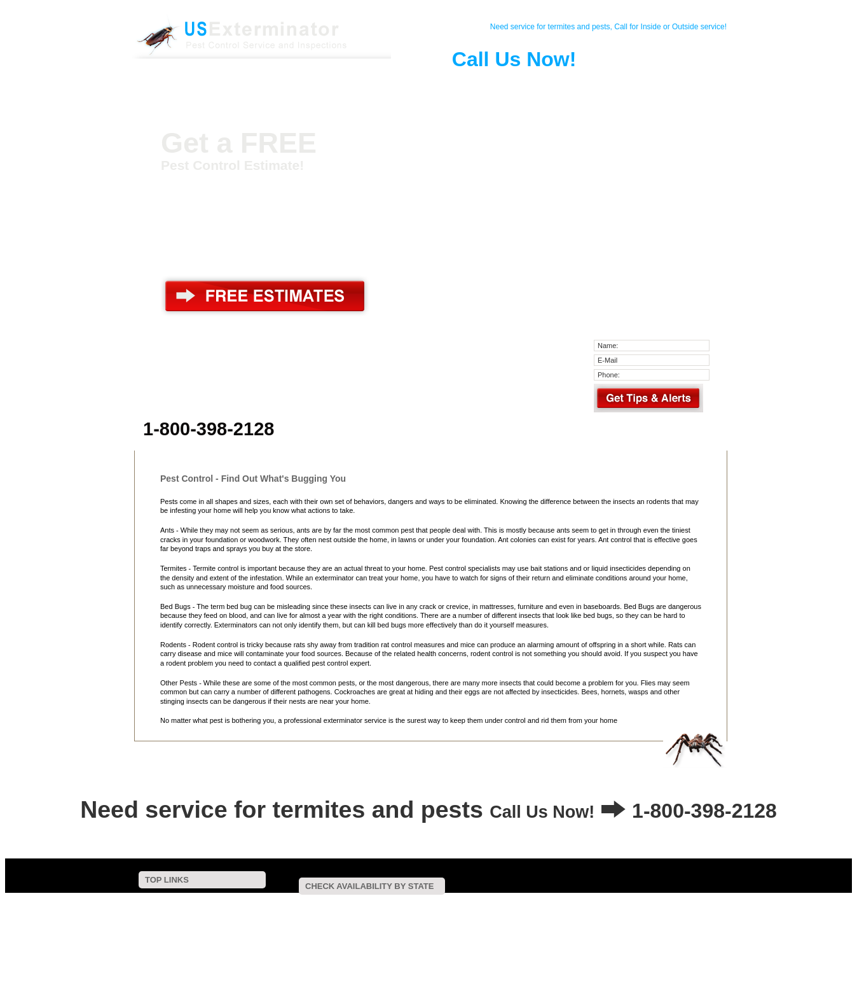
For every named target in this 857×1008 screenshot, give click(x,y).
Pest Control (288, 85)
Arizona (334, 905)
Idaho (647, 905)
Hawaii (625, 905)
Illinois (667, 905)
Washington (410, 930)
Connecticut (455, 905)
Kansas (283, 914)
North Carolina (393, 922)
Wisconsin (485, 930)
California (392, 905)
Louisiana (340, 914)
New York (352, 922)
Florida (577, 905)
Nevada (643, 914)
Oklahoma (496, 922)
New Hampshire (680, 914)
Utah (333, 930)
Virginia (380, 930)
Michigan (465, 914)
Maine (365, 914)
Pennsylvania (560, 922)
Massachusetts (428, 914)
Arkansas (361, 905)
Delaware (489, 905)
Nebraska (615, 914)
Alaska (310, 905)
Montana (586, 914)
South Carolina (650, 922)
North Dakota (438, 922)
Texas (315, 930)
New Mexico (315, 922)
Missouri (559, 914)
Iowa (710, 905)
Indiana (690, 905)
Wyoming (516, 930)
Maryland (391, 914)
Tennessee (288, 930)
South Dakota (697, 922)
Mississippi (529, 914)
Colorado (422, 905)
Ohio (470, 922)
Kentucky (311, 914)
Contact (241, 85)
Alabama (285, 905)
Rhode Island (604, 922)
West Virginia (449, 930)
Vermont (355, 930)
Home (194, 85)
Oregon (526, 922)
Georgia (601, 905)
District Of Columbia (534, 905)
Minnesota (496, 914)
